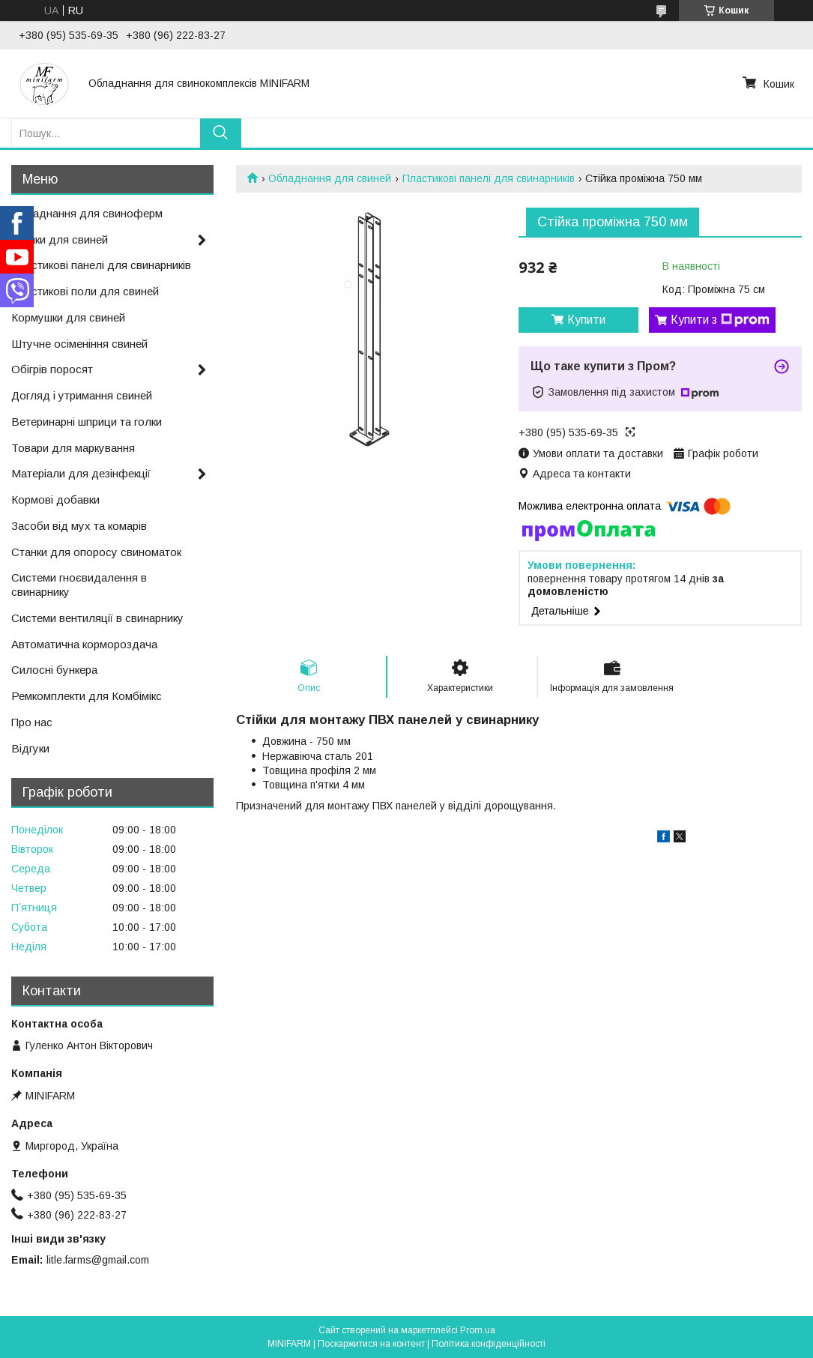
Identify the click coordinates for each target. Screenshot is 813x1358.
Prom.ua (477, 1330)
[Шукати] (220, 133)
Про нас (31, 722)
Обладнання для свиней (329, 178)
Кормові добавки (55, 499)
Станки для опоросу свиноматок (96, 552)
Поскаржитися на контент (371, 1344)
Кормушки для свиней (68, 317)
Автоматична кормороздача (84, 644)
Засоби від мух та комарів (79, 525)
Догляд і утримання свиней (81, 395)
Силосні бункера (54, 669)
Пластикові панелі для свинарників (488, 178)
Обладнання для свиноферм (87, 213)
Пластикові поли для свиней (85, 291)
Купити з (720, 320)
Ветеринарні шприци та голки (86, 421)
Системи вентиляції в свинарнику (97, 618)
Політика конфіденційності (488, 1344)
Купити (586, 319)
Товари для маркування (73, 447)
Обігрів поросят (52, 369)
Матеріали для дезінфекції (81, 473)
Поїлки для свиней (59, 239)
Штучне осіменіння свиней (79, 343)
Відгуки (30, 748)
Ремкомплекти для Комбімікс (86, 695)
